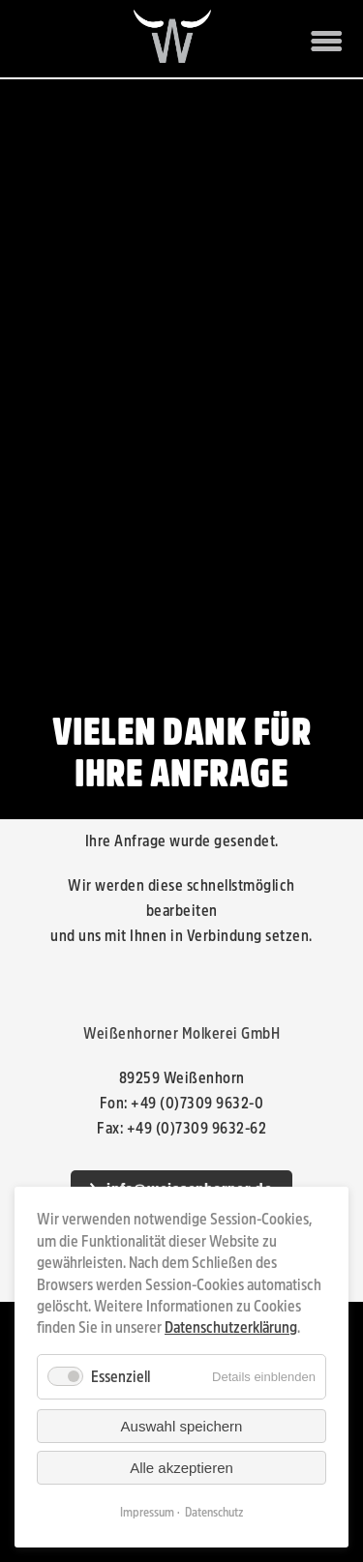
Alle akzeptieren (181, 1467)
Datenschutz (214, 1512)
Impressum (147, 1512)
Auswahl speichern (182, 1426)
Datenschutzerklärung (231, 1327)
